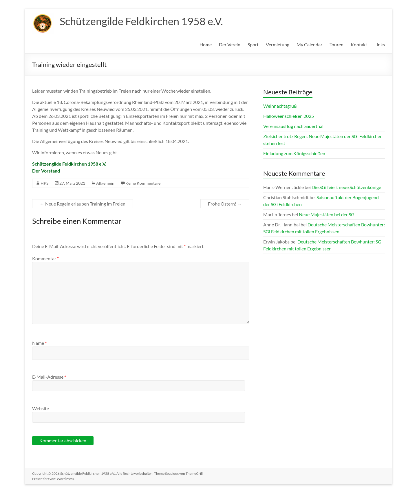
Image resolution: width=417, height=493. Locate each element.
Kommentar (45, 258)
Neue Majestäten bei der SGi (327, 214)
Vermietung (277, 44)
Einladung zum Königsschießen (294, 153)
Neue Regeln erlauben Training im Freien (82, 203)
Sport (253, 44)
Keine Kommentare (142, 183)
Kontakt (359, 44)
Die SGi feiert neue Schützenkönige (346, 187)
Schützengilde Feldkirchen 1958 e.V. (141, 21)
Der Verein (229, 44)
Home (206, 44)
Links (379, 44)
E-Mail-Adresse (49, 377)
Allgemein (105, 183)
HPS (44, 183)
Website (40, 408)
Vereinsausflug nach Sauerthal (293, 126)
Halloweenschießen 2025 (288, 116)
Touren (336, 44)
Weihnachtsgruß (280, 106)
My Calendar (309, 44)
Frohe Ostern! (225, 203)
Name (39, 343)
